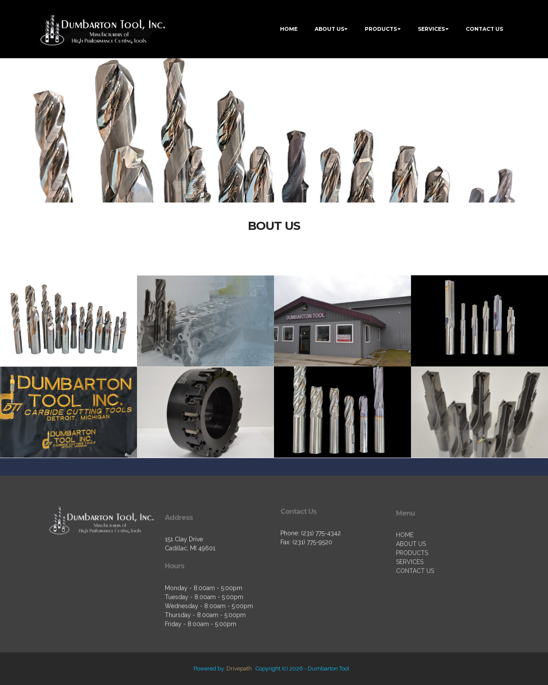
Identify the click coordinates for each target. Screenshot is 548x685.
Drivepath (239, 668)
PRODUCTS (381, 29)
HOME (289, 29)
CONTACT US (484, 29)
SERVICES (431, 29)
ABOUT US (329, 29)
